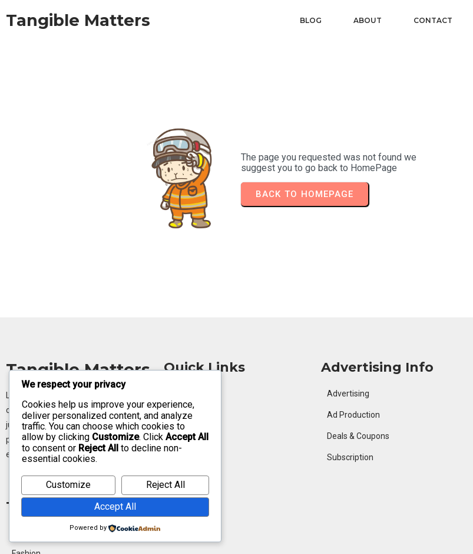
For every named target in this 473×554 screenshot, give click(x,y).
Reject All (165, 484)
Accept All (115, 506)
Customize (68, 484)
